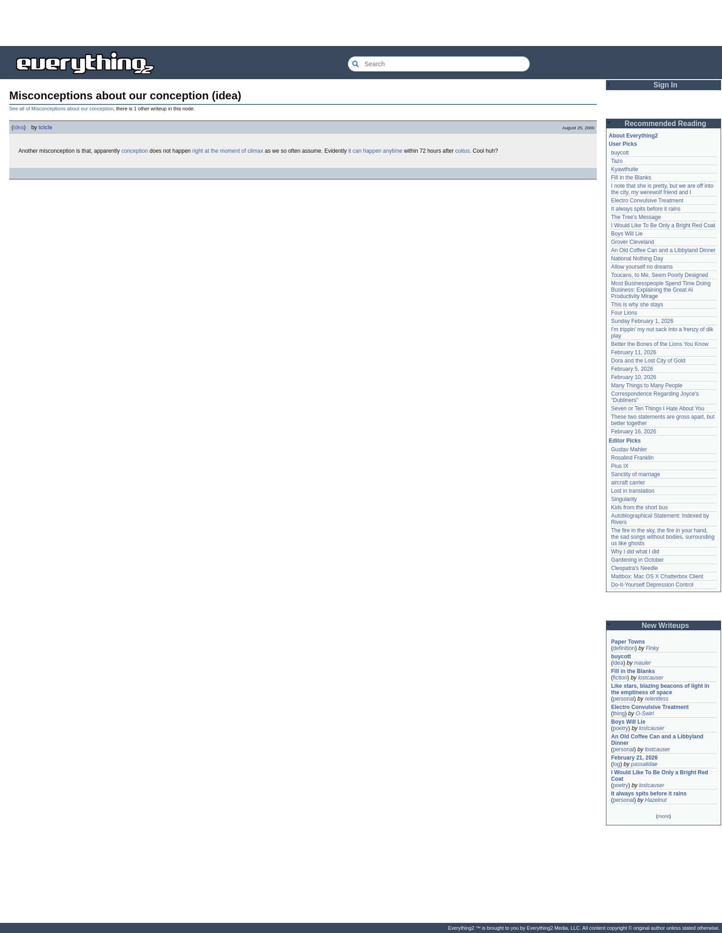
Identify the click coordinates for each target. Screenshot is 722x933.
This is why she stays (637, 304)
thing (619, 713)
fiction (620, 677)
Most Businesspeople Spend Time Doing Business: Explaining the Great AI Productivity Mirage (660, 289)
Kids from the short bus (639, 507)
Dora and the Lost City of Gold (648, 360)
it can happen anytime (375, 151)
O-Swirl (644, 713)
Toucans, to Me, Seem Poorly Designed (659, 275)
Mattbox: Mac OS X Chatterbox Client (657, 576)
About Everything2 (633, 135)
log (616, 764)
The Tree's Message (636, 217)
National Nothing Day (637, 258)
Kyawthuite (624, 169)
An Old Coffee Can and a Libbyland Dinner (663, 250)
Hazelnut (655, 800)
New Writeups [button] (665, 625)
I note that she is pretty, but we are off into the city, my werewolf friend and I (662, 189)
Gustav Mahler (629, 449)
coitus (462, 151)
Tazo (617, 161)
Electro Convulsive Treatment (647, 200)
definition (624, 648)
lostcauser (651, 677)
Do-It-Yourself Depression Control (652, 585)
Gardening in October (637, 560)
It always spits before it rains (646, 209)
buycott (620, 153)
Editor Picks (624, 441)
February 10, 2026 (633, 377)
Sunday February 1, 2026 (642, 321)
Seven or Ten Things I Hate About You (657, 408)
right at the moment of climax (227, 151)
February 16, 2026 (633, 431)
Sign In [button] (665, 85)
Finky (652, 648)
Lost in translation (632, 491)
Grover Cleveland (632, 242)
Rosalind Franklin (632, 458)
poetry (620, 728)
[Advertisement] (361, 23)
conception (134, 151)
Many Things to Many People (646, 385)
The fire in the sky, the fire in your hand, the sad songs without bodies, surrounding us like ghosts (663, 537)
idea (18, 127)
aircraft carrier (628, 482)
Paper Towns (628, 642)
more (663, 816)
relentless (656, 699)
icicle (45, 127)
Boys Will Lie (627, 233)
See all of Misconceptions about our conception (61, 108)
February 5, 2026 (632, 369)
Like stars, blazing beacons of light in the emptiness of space (660, 689)
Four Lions (624, 313)
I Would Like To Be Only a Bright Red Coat (663, 225)
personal (623, 699)
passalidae (644, 764)
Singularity (624, 499)
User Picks (623, 144)
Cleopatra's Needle (634, 568)
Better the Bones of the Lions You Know (660, 344)
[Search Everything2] (439, 64)
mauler (642, 663)
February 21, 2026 (634, 757)
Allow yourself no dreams (642, 267)
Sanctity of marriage (635, 474)
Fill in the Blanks (631, 177)
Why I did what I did (635, 551)
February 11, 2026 (633, 352)
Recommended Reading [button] (665, 123)
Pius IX (620, 466)
